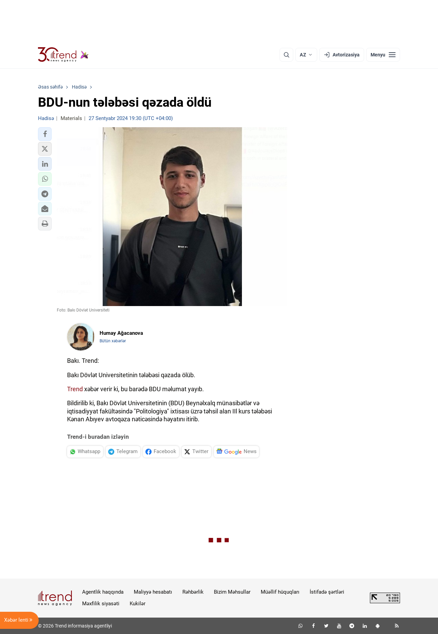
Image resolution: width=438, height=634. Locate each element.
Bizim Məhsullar (232, 592)
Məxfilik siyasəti (100, 603)
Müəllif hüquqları (280, 592)
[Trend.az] (63, 54)
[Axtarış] (286, 55)
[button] (44, 134)
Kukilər (137, 603)
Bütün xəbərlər (113, 341)
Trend (75, 389)
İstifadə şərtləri (327, 592)
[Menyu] (383, 55)
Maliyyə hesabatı (153, 592)
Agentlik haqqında (103, 592)
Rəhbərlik (193, 592)
